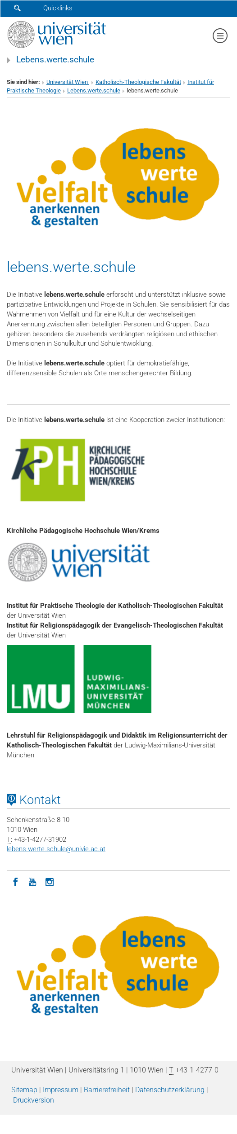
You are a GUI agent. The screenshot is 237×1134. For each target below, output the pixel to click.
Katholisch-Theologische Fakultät (138, 82)
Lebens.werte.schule (55, 60)
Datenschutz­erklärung (170, 1090)
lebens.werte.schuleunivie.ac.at (56, 849)
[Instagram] (49, 881)
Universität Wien (67, 82)
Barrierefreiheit (107, 1090)
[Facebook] (15, 881)
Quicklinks (58, 8)
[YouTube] (32, 881)
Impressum (60, 1090)
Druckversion (33, 1100)
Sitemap (24, 1090)
